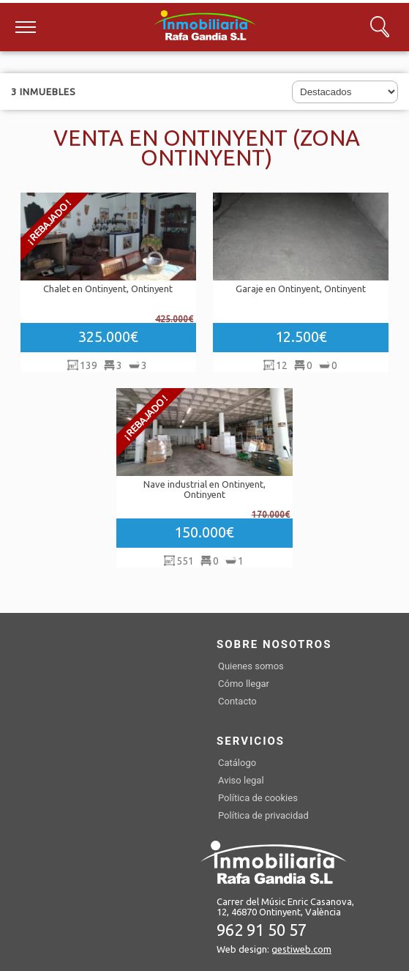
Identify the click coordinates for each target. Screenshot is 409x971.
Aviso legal (241, 780)
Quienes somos (251, 666)
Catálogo (237, 762)
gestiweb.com (301, 949)
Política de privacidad (263, 815)
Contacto (237, 701)
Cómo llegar (243, 683)
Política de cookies (258, 797)
